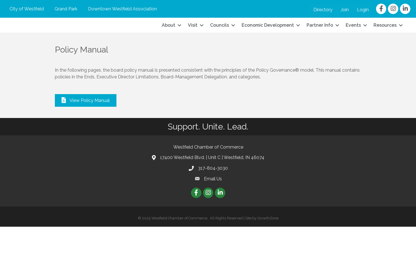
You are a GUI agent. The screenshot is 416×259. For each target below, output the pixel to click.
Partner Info (320, 41)
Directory (322, 9)
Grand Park (66, 9)
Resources (385, 41)
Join (345, 9)
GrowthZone (267, 250)
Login (363, 9)
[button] (85, 132)
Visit (192, 41)
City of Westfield (27, 9)
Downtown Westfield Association (122, 9)
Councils (219, 41)
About (168, 41)
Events (353, 41)
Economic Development (268, 41)
